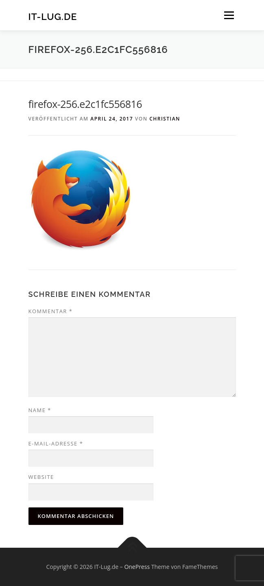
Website (41, 477)
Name (39, 410)
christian (164, 118)
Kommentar (50, 311)
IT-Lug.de (52, 16)
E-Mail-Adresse (55, 443)
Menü (228, 15)
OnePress (137, 567)
